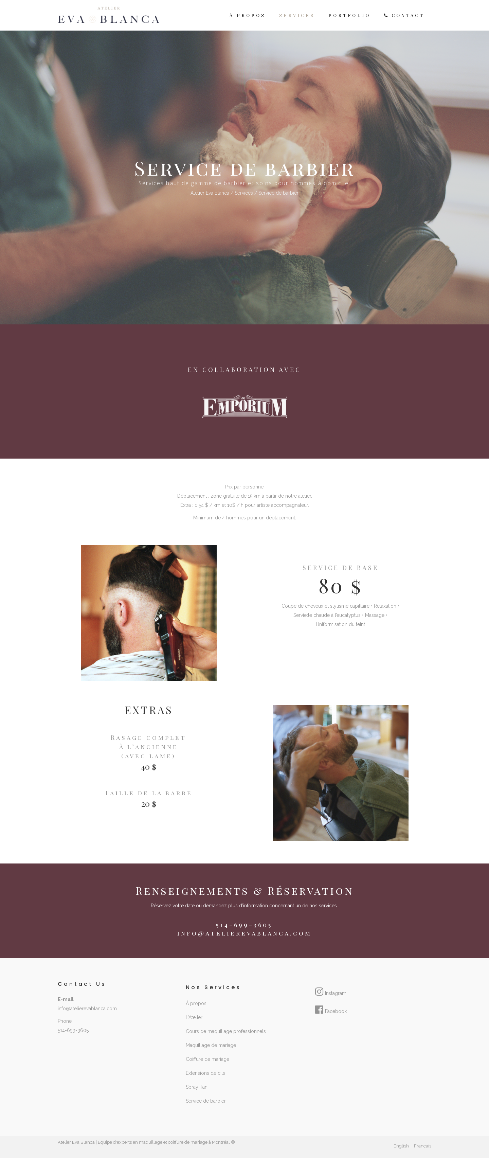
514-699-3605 (73, 1030)
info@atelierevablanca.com (244, 933)
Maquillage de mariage (211, 1045)
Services (244, 193)
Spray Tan (196, 1087)
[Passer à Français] (422, 1146)
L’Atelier (194, 1017)
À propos (196, 1003)
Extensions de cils (205, 1073)
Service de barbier (206, 1101)
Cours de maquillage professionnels (226, 1031)
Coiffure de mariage (207, 1059)
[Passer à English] (401, 1146)
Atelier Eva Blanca (210, 193)
